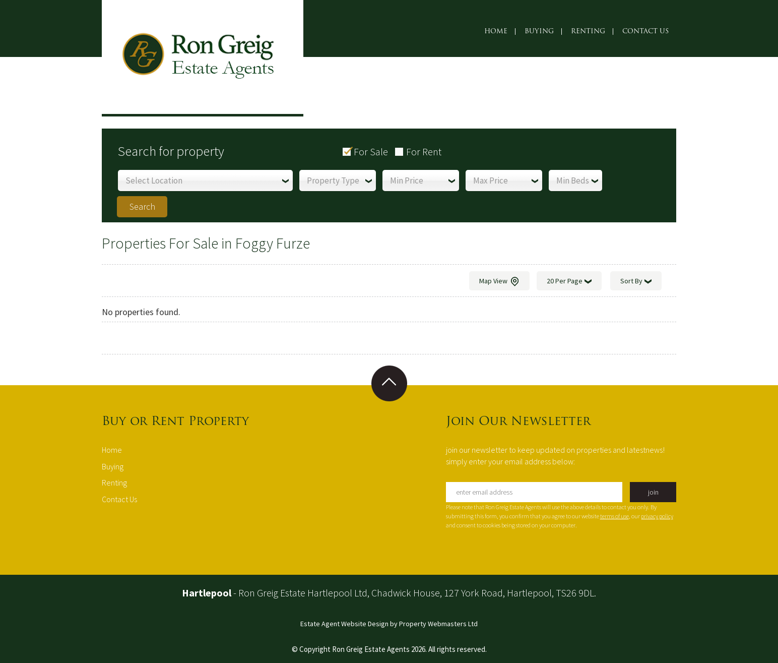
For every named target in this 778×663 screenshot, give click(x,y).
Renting (588, 31)
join (653, 492)
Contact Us (645, 31)
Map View (499, 281)
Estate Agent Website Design (344, 623)
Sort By (636, 281)
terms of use (614, 516)
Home (495, 31)
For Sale (371, 152)
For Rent (423, 152)
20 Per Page (569, 281)
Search (142, 206)
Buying (539, 31)
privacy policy (657, 516)
